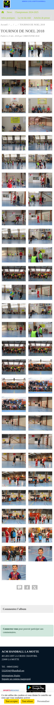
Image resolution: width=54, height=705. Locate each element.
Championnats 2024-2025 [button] (26, 12)
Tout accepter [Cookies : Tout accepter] (11, 701)
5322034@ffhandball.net (13, 670)
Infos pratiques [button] (8, 18)
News (9, 12)
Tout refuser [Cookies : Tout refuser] (27, 701)
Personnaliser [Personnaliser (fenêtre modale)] (43, 701)
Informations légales (11, 675)
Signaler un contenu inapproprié (16, 679)
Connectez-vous (10, 629)
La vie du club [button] (24, 18)
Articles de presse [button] (42, 18)
